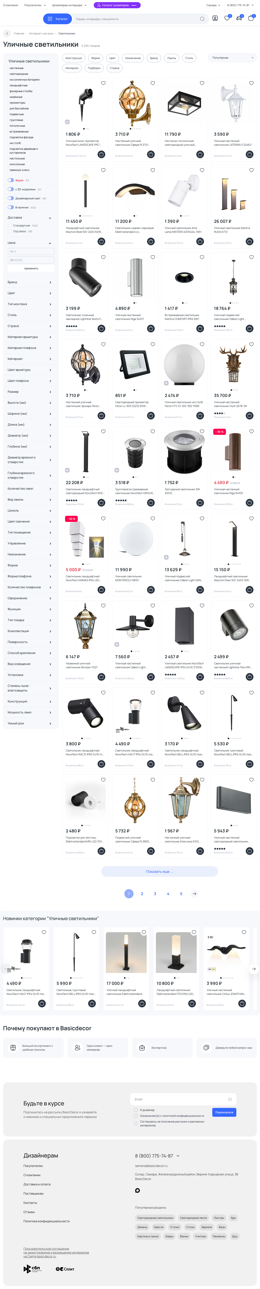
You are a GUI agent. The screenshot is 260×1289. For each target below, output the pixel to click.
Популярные (233, 57)
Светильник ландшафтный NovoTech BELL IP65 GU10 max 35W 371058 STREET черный (183, 752)
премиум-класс (20, 170)
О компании (10, 5)
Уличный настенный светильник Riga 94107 (129, 317)
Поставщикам (33, 1193)
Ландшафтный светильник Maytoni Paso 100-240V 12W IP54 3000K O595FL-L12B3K (231, 578)
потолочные (17, 125)
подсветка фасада (21, 137)
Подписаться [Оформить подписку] (224, 1112)
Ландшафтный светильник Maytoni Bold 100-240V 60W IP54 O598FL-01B (83, 230)
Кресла (158, 1227)
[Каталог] (57, 18)
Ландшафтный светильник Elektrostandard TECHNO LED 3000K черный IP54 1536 (175, 992)
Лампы (171, 58)
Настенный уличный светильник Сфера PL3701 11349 (131, 143)
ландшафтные (19, 85)
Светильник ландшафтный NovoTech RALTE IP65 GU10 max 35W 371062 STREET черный (85, 752)
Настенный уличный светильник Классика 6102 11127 (182, 839)
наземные (16, 97)
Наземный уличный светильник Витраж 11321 (81, 665)
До (12, 260)
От (11, 251)
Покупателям (33, 1166)
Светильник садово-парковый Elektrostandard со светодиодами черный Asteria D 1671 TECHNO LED (134, 230)
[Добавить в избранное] (103, 83)
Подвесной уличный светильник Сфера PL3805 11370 (132, 839)
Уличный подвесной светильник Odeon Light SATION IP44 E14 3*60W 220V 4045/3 (232, 317)
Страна (114, 68)
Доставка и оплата (37, 1184)
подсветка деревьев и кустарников (24, 150)
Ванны (184, 1236)
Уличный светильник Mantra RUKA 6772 (232, 230)
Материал (72, 68)
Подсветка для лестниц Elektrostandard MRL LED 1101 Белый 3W (84, 839)
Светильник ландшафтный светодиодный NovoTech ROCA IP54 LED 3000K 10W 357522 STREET (85, 491)
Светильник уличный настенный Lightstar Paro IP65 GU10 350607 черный (233, 665)
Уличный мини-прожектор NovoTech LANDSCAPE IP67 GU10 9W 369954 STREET (82, 143)
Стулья (174, 1227)
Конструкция (74, 58)
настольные (17, 158)
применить (31, 268)
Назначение (133, 58)
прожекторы (17, 102)
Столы (190, 1227)
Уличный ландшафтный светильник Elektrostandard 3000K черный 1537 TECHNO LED (124, 992)
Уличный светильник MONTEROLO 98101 (128, 578)
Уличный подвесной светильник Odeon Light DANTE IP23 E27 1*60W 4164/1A (184, 578)
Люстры (219, 1218)
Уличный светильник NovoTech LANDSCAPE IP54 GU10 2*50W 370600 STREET (184, 665)
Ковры (169, 1236)
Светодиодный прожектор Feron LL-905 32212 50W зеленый (132, 404)
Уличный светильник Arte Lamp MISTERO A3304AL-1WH (183, 230)
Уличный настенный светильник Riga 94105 (228, 491)
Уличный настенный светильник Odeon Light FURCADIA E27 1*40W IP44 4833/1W (131, 665)
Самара (213, 5)
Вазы (222, 1227)
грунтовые (16, 120)
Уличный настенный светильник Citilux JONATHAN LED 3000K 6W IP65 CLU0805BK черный (225, 992)
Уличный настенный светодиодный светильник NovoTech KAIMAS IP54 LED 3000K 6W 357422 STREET (231, 839)
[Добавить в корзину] (101, 154)
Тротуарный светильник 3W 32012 (182, 491)
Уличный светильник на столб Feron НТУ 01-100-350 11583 (184, 404)
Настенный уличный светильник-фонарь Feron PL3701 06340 (82, 404)
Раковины (219, 1236)
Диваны (142, 1227)
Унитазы (200, 1236)
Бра (233, 1218)
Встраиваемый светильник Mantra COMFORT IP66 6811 (182, 317)
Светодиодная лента (193, 1218)
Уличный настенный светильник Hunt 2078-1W (230, 404)
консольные (17, 164)
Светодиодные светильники (155, 1218)
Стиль (189, 58)
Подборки (94, 68)
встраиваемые (19, 131)
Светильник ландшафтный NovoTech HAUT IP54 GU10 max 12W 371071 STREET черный (134, 752)
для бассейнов (19, 108)
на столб (15, 143)
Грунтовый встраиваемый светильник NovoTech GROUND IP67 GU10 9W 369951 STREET (135, 491)
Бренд (154, 58)
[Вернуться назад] (7, 33)
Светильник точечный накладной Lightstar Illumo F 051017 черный (83, 317)
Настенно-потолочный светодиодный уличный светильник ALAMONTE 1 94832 (180, 143)
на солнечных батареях (25, 79)
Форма (95, 58)
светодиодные (19, 74)
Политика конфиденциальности (46, 1221)
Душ (234, 1236)
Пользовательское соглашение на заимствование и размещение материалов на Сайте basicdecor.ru (56, 1252)
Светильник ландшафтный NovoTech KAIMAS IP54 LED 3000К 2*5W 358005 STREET (84, 578)
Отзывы (29, 1212)
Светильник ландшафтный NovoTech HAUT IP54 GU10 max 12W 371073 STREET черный (26, 992)
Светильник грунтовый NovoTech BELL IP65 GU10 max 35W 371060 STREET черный (75, 992)
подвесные (17, 114)
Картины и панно (148, 1236)
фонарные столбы (21, 91)
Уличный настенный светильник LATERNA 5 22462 (232, 142)
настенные (16, 68)
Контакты (30, 1203)
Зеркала (206, 1227)
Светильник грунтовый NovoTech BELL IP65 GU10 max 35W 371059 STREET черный (232, 752)
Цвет (112, 58)
